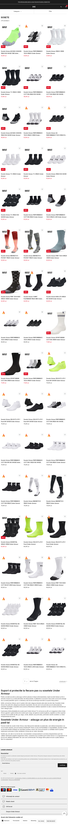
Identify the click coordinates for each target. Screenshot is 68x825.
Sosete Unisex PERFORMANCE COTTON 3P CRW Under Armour (11, 584)
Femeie (11, 773)
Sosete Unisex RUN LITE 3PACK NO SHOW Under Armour (56, 298)
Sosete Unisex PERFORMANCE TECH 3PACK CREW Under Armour (33, 134)
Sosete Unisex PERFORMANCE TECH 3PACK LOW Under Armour (56, 216)
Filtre (50, 11)
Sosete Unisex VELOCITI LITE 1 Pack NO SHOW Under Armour (55, 379)
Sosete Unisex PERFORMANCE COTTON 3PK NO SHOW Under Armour (10, 461)
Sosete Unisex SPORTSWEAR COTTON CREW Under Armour (55, 338)
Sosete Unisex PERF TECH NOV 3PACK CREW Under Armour (10, 298)
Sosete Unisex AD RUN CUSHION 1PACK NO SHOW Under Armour (11, 134)
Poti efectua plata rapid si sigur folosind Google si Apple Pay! (34, 2)
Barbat (5, 773)
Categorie (18, 11)
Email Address (6, 763)
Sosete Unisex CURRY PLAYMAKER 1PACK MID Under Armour (33, 298)
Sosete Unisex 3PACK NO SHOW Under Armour (56, 175)
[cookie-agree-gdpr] (51, 821)
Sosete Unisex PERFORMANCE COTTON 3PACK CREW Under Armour (33, 584)
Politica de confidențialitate (14, 779)
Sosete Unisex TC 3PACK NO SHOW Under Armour (10, 216)
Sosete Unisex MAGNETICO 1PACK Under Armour (32, 502)
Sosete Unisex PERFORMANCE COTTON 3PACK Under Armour (33, 216)
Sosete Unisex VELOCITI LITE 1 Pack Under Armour (33, 543)
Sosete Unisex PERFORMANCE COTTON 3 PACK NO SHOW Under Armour (33, 461)
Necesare (6, 820)
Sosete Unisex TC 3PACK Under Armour (11, 175)
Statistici (25, 820)
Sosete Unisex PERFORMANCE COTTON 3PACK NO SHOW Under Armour (33, 93)
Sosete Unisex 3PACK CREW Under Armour (55, 52)
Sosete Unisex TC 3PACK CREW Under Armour (11, 93)
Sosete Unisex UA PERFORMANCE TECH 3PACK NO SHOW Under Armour (56, 134)
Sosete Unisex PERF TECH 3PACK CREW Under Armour (56, 257)
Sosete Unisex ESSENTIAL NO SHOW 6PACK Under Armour (10, 625)
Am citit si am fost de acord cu (31, 779)
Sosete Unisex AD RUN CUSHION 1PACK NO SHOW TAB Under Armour (11, 52)
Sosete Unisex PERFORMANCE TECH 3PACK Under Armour (33, 52)
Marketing (33, 820)
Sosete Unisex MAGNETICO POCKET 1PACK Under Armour (10, 257)
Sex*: (2, 771)
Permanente (16, 820)
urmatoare (62, 681)
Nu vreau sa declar (21, 773)
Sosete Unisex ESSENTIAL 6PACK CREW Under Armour (9, 543)
